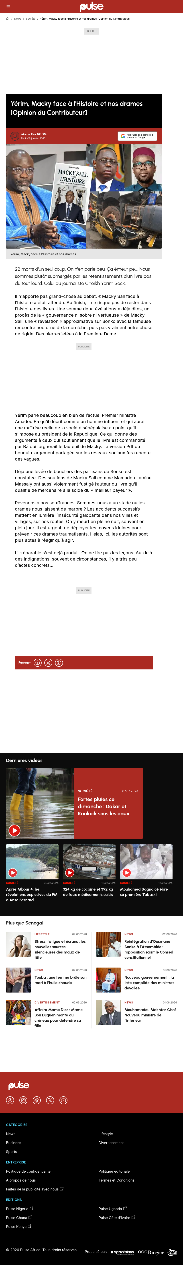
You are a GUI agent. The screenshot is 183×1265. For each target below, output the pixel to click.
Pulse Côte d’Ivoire (117, 1217)
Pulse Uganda (113, 1208)
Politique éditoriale (114, 1171)
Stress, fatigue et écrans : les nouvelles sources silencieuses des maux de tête (60, 949)
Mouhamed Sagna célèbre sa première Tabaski (144, 892)
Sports (11, 1151)
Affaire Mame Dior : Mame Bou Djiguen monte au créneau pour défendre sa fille (59, 1017)
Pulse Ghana (19, 1217)
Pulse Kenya (19, 1226)
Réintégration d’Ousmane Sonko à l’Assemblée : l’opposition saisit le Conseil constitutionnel (148, 949)
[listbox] (91, 877)
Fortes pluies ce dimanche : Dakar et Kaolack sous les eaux (104, 806)
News (17, 18)
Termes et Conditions (116, 1180)
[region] (91, 877)
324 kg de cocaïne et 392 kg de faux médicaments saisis (88, 892)
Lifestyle (42, 934)
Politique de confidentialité (28, 1171)
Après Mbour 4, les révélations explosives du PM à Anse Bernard (32, 894)
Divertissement (47, 1002)
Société (30, 18)
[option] (32, 878)
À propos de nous (21, 1180)
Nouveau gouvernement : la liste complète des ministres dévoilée (149, 983)
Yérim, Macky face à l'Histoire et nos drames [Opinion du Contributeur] (85, 18)
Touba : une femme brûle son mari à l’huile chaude (61, 980)
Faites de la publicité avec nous (35, 1188)
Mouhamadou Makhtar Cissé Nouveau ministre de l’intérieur (150, 1015)
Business (13, 1142)
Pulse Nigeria (20, 1208)
